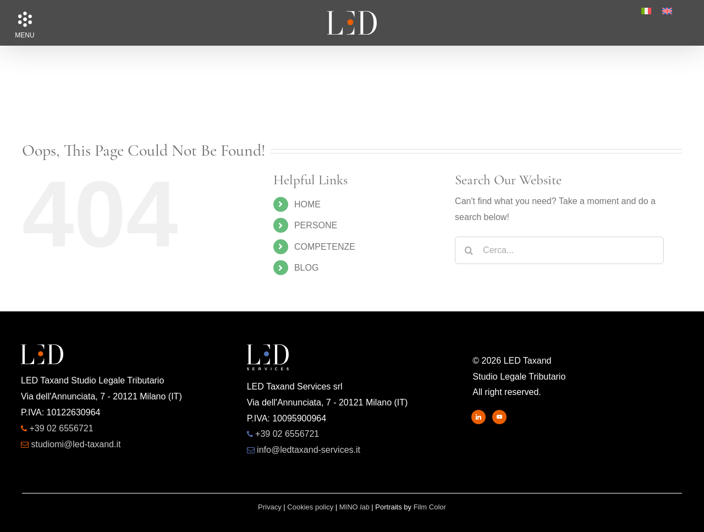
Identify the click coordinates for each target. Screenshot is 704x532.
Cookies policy (310, 507)
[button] (24, 19)
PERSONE (315, 225)
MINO (354, 507)
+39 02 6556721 (61, 428)
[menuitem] (646, 11)
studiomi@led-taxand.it (75, 444)
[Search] (468, 250)
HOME (307, 204)
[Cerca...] (559, 250)
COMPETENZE (324, 246)
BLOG (306, 267)
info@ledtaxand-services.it (308, 449)
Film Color (430, 507)
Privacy (270, 507)
